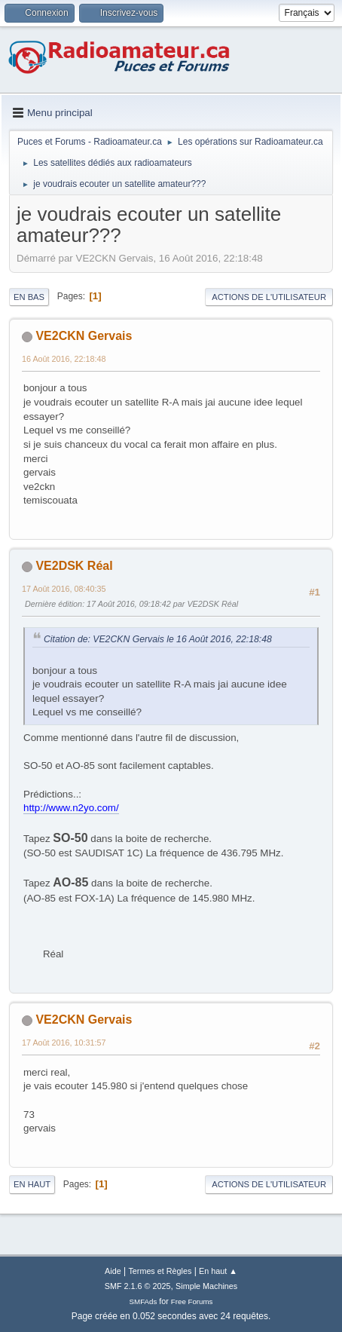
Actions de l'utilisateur (269, 297)
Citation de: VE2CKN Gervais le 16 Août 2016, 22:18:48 (158, 639)
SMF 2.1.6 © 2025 (138, 1286)
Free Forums (192, 1301)
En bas (29, 297)
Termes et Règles (159, 1270)
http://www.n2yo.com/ (71, 807)
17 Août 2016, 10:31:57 (64, 1042)
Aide (113, 1270)
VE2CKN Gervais (83, 335)
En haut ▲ (218, 1270)
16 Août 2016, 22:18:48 (64, 358)
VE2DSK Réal (73, 565)
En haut (32, 1184)
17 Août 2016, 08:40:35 (64, 588)
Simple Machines (206, 1286)
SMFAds (143, 1301)
